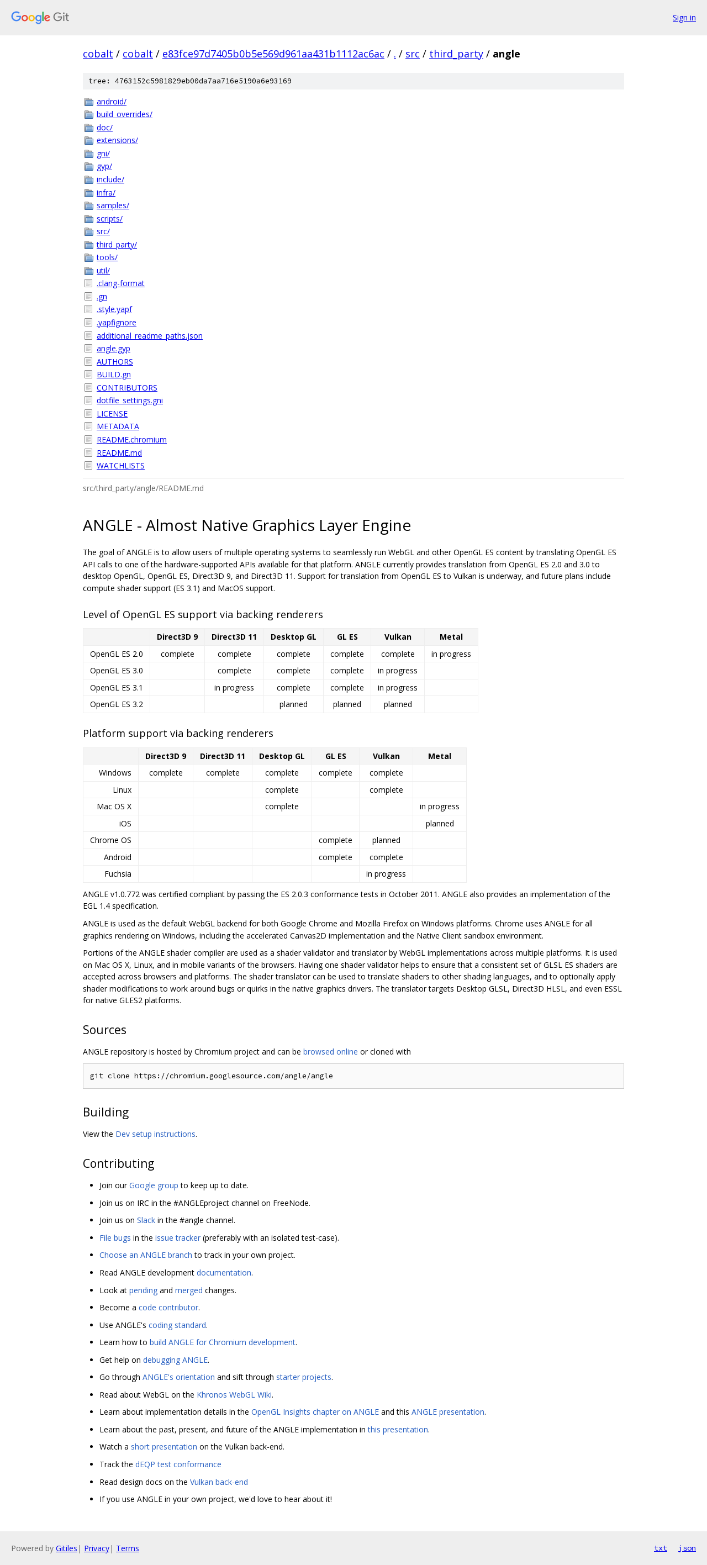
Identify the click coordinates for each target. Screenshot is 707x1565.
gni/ (103, 153)
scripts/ (110, 218)
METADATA (118, 426)
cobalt (98, 53)
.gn (102, 296)
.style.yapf (114, 309)
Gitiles (66, 1548)
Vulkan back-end (219, 1482)
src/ (103, 231)
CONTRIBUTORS (127, 387)
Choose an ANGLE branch (145, 1255)
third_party (456, 53)
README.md (119, 452)
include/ (110, 179)
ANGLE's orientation (179, 1377)
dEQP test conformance (178, 1464)
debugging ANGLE (175, 1360)
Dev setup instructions (155, 1134)
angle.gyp (113, 348)
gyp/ (104, 166)
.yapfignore (116, 322)
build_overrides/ (124, 114)
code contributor (168, 1307)
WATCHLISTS (121, 465)
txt (660, 1548)
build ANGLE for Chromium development (223, 1342)
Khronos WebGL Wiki (234, 1394)
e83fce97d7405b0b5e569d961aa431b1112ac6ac (273, 53)
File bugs (115, 1237)
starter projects (303, 1377)
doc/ (105, 127)
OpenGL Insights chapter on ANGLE (315, 1411)
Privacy (96, 1548)
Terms (127, 1548)
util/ (103, 270)
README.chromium (132, 439)
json (687, 1548)
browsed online (330, 1051)
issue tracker (178, 1237)
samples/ (113, 205)
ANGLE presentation (447, 1411)
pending (143, 1290)
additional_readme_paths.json (150, 335)
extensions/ (117, 140)
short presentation (164, 1446)
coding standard (177, 1325)
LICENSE (112, 413)
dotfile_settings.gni (130, 400)
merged (189, 1290)
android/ (111, 101)
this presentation (398, 1429)
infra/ (106, 192)
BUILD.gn (114, 374)
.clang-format (121, 283)
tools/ (107, 257)
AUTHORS (115, 361)
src (412, 53)
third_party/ (117, 244)
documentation (224, 1272)
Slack (146, 1220)
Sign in (684, 17)
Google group (153, 1185)
